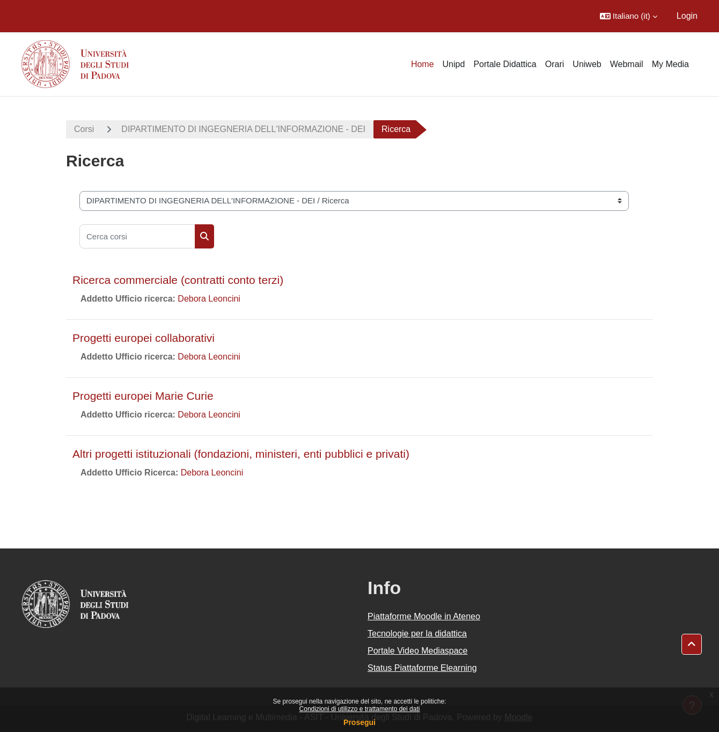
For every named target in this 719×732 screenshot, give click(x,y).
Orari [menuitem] (554, 64)
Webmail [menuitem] (626, 64)
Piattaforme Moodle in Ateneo (424, 616)
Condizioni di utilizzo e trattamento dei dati (359, 709)
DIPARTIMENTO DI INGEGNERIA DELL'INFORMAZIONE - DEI (243, 129)
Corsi (84, 129)
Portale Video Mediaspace (418, 650)
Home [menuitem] (422, 64)
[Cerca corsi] (137, 236)
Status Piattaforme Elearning (422, 667)
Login (687, 15)
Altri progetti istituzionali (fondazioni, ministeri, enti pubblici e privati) (240, 454)
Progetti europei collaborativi (143, 338)
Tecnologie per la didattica (417, 633)
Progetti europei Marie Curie (143, 396)
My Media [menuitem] (670, 64)
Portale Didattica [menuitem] (504, 64)
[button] (628, 16)
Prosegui (359, 722)
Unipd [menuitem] (454, 64)
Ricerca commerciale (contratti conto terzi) (177, 280)
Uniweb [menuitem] (587, 64)
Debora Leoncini (209, 298)
